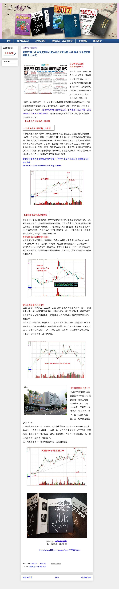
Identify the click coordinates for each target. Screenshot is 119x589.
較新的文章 (28, 577)
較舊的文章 (86, 577)
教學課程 (83, 41)
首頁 (8, 41)
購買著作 (97, 41)
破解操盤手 (40, 41)
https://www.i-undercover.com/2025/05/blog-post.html (42, 166)
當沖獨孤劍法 (23, 41)
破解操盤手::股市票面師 (37, 567)
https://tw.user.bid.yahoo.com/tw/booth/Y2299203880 (60, 550)
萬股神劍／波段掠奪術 (62, 41)
